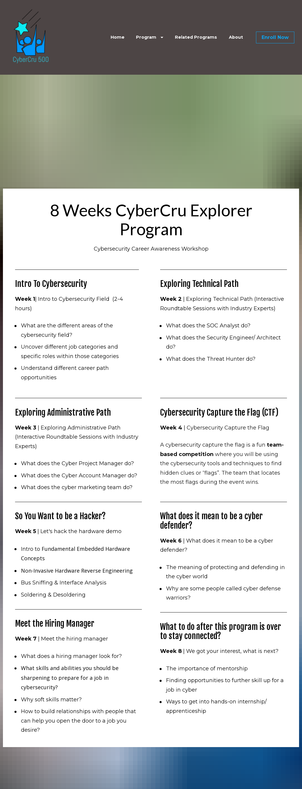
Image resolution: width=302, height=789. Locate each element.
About (236, 37)
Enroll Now (275, 37)
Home (117, 37)
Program (149, 37)
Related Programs (196, 37)
